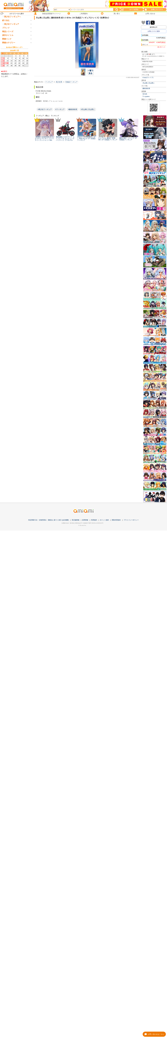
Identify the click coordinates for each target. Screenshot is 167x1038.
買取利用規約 (116, 520)
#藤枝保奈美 (72, 109)
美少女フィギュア (11, 34)
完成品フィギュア (71, 82)
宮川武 (145, 94)
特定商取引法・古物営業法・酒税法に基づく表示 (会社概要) (48, 520)
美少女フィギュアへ (12, 17)
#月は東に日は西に (88, 109)
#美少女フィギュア (45, 109)
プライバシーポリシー (131, 520)
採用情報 (85, 520)
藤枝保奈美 (146, 88)
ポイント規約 (104, 520)
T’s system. (146, 96)
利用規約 (94, 520)
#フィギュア (59, 109)
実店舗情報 (75, 520)
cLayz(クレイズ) (148, 77)
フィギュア (49, 82)
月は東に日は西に (149, 83)
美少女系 (59, 82)
